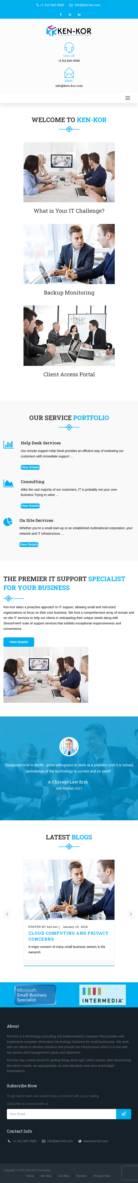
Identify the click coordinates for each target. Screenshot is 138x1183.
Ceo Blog (63, 1176)
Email (69, 80)
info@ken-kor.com (84, 5)
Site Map (46, 1176)
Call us (69, 55)
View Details (30, 467)
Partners (81, 1176)
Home (30, 1176)
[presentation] (6, 914)
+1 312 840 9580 (50, 5)
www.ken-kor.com (95, 1141)
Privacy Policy (101, 1176)
